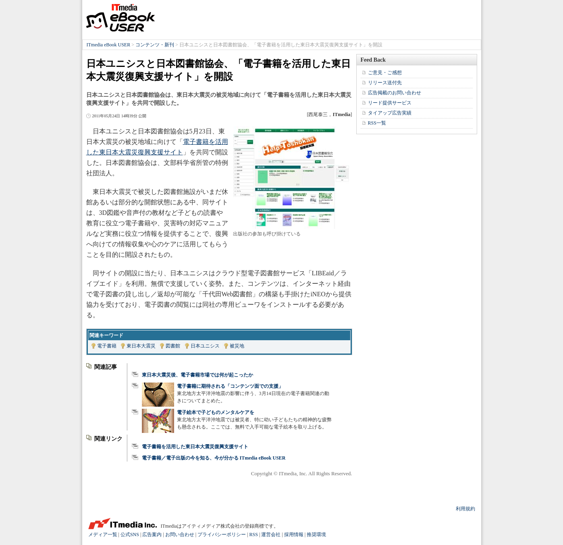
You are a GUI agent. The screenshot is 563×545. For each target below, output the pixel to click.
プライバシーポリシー (221, 534)
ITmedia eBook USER (120, 17)
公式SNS (129, 534)
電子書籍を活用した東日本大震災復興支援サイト (195, 446)
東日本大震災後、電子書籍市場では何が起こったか (197, 375)
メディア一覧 (102, 534)
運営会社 (270, 534)
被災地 (237, 346)
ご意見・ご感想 (385, 72)
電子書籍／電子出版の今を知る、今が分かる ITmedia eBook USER (214, 458)
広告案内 (152, 534)
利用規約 (465, 509)
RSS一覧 (377, 123)
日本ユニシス (205, 346)
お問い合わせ (179, 534)
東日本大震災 (141, 346)
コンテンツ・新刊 (154, 45)
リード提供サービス (389, 103)
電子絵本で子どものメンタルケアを (215, 412)
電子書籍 (106, 346)
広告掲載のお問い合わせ (394, 93)
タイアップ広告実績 (389, 113)
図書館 (173, 346)
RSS (253, 534)
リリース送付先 (385, 82)
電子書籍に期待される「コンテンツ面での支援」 (230, 386)
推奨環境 (316, 534)
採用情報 (293, 534)
